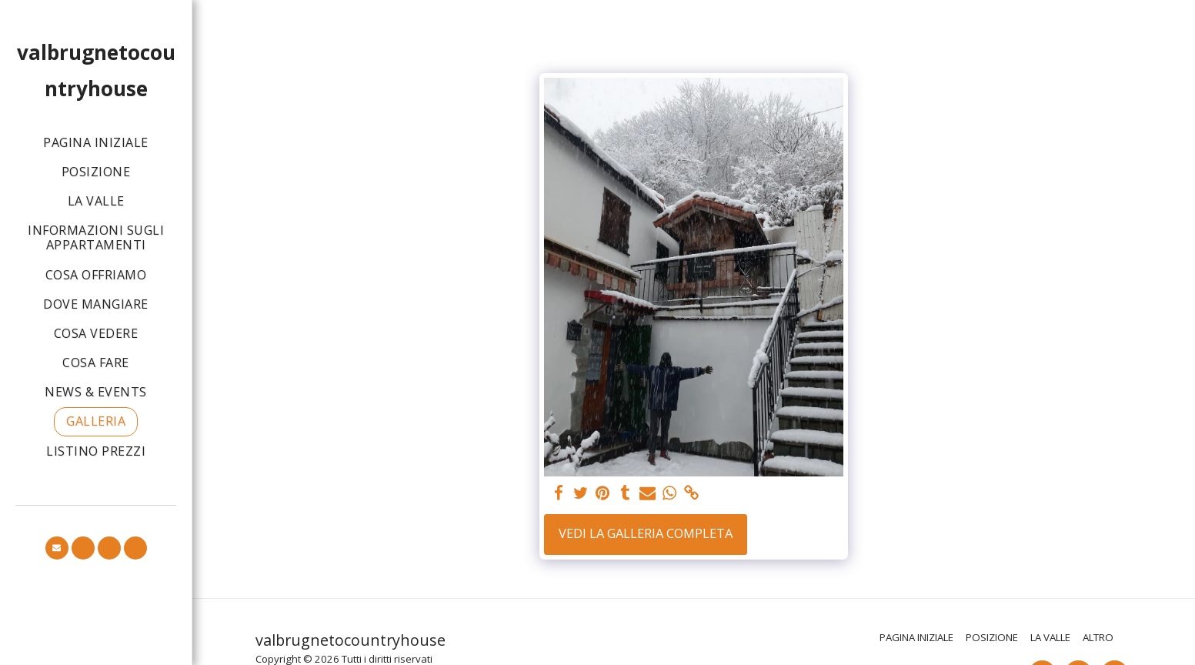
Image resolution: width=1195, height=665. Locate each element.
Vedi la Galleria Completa (646, 533)
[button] (56, 548)
